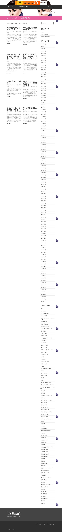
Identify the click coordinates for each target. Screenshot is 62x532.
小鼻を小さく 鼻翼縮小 (14, 82)
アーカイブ (43, 311)
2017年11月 (43, 132)
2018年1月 (43, 128)
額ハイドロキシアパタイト (47, 484)
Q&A (8, 6)
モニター (43, 366)
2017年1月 (43, 156)
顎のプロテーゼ (44, 486)
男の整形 (43, 423)
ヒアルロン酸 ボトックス (47, 349)
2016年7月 (43, 170)
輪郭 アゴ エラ (45, 472)
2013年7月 (43, 254)
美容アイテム (44, 442)
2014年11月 (43, 217)
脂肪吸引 (43, 461)
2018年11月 (43, 104)
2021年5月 (43, 60)
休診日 (42, 377)
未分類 (42, 421)
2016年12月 (43, 158)
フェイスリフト (44, 352)
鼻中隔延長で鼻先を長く (30, 109)
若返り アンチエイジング (47, 468)
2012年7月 (43, 282)
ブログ (42, 356)
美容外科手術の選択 (23, 6)
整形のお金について (45, 407)
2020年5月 (43, 72)
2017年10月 (43, 135)
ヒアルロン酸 (44, 347)
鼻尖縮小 (43, 500)
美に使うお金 (44, 435)
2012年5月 (43, 287)
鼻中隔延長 (43, 496)
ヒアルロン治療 (44, 345)
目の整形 (43, 426)
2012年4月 (43, 289)
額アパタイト (44, 479)
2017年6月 (43, 144)
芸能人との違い (44, 463)
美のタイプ (43, 437)
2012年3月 (43, 292)
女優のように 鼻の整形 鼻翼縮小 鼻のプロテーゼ (14, 56)
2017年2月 (43, 154)
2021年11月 (43, 46)
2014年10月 (43, 219)
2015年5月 (43, 203)
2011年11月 (43, 301)
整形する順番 (44, 404)
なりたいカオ (44, 335)
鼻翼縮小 (43, 503)
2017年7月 (43, 142)
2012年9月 (43, 277)
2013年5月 (43, 259)
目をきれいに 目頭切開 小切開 (13, 109)
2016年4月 (43, 177)
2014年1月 (43, 240)
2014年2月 (43, 238)
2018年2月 (43, 125)
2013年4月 (43, 261)
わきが (42, 370)
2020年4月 (43, 74)
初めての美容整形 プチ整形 (47, 384)
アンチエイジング (45, 313)
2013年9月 (43, 249)
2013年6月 (43, 256)
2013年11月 (43, 245)
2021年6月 (43, 58)
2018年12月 (43, 102)
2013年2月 (43, 266)
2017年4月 (43, 149)
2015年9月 (43, 193)
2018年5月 (43, 118)
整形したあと (44, 402)
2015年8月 (43, 196)
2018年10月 (43, 107)
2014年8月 (43, 224)
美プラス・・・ (44, 440)
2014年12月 (43, 214)
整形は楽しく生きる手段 (46, 412)
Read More (9, 43)
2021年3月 (43, 65)
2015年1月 (43, 212)
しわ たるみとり (45, 324)
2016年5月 (43, 175)
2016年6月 (43, 172)
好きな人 (43, 390)
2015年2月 (43, 210)
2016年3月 (43, 179)
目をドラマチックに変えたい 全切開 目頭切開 (31, 83)
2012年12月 (43, 270)
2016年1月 (43, 184)
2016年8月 (43, 168)
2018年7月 (43, 114)
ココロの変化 (44, 321)
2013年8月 (43, 252)
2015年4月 (43, 205)
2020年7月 (43, 67)
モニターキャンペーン (46, 368)
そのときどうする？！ (46, 326)
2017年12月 (43, 130)
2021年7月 (43, 55)
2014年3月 (43, 235)
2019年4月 (43, 95)
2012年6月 (43, 285)
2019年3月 (43, 97)
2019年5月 (43, 93)
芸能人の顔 (43, 465)
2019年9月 (43, 83)
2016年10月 (43, 163)
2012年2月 (43, 294)
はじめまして (44, 340)
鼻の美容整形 (44, 493)
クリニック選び (14, 6)
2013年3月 (43, 263)
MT (42, 308)
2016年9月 (43, 165)
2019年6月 (43, 90)
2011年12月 (43, 299)
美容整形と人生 (44, 449)
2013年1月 (43, 268)
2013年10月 (43, 247)
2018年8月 (43, 111)
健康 (42, 380)
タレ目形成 (43, 331)
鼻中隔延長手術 (44, 498)
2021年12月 (43, 44)
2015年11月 (43, 189)
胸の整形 (43, 458)
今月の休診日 (44, 375)
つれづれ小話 (44, 333)
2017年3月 (43, 151)
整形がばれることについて (47, 400)
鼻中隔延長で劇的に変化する (30, 29)
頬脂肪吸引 (43, 475)
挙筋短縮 (43, 397)
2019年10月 (43, 81)
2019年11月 (43, 79)
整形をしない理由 (45, 414)
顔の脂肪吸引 (44, 491)
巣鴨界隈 (43, 393)
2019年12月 (43, 76)
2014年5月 (43, 231)
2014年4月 (43, 233)
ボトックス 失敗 (45, 361)
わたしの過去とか (45, 373)
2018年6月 (43, 116)
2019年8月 (43, 86)
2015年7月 (43, 198)
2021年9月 (43, 51)
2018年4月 (43, 121)
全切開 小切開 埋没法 (46, 382)
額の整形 (43, 482)
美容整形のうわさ (45, 454)
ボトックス (43, 359)
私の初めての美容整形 (46, 430)
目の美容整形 (44, 428)
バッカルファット (45, 342)
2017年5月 (43, 147)
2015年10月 (43, 191)
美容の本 (43, 444)
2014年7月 (43, 226)
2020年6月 (43, 69)
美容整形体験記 (44, 456)
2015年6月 (43, 200)
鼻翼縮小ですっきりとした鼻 (13, 29)
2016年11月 (43, 161)
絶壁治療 (43, 433)
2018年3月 (43, 123)
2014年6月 (43, 228)
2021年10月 (43, 48)
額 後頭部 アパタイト (46, 477)
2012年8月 (43, 280)
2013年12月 (43, 242)
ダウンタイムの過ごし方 (46, 328)
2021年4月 (43, 62)
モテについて (44, 363)
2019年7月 (43, 88)
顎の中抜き (43, 489)
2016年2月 (43, 182)
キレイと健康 (44, 315)
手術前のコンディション (46, 395)
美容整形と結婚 (44, 451)
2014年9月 (43, 221)
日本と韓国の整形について (47, 419)
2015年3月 (43, 207)
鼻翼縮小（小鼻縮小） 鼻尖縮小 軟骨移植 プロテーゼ (30, 56)
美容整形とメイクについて (47, 447)
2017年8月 (43, 139)
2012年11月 (43, 273)
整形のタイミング (45, 409)
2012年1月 (43, 296)
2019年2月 (43, 100)
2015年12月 (43, 186)
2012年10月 (43, 275)
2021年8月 (43, 53)
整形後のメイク (44, 416)
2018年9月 (43, 109)
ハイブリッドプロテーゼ (46, 338)
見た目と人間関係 (45, 470)
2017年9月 (43, 137)
